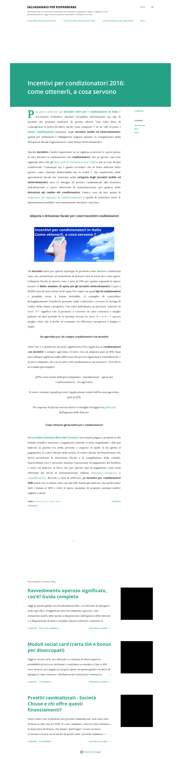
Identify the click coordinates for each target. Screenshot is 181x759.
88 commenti (45, 741)
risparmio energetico (104, 472)
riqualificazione (37, 477)
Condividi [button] (139, 111)
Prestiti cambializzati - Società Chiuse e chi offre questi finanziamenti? (62, 704)
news (136, 132)
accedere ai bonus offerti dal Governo (54, 437)
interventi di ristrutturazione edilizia (76, 162)
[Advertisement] (90, 41)
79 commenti (45, 682)
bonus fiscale (139, 125)
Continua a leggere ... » (99, 628)
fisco (136, 129)
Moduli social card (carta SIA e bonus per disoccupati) (69, 647)
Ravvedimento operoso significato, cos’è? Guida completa (67, 593)
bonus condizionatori (41, 131)
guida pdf (110, 407)
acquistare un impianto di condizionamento (55, 197)
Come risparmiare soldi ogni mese (118, 21)
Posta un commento (49, 628)
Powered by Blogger (90, 752)
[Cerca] (142, 7)
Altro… (143, 21)
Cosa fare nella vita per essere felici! (79, 21)
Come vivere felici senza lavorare (41, 21)
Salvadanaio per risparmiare (51, 7)
